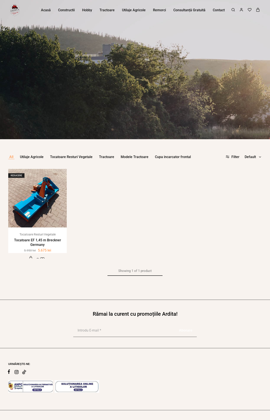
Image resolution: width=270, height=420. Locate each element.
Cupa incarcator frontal (173, 157)
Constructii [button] (66, 10)
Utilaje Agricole (32, 157)
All (11, 157)
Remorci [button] (159, 10)
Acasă (46, 10)
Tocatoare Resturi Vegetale (71, 157)
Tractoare (106, 157)
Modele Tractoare (134, 157)
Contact (219, 10)
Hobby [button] (87, 10)
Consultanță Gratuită (189, 10)
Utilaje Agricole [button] (134, 10)
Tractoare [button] (107, 10)
